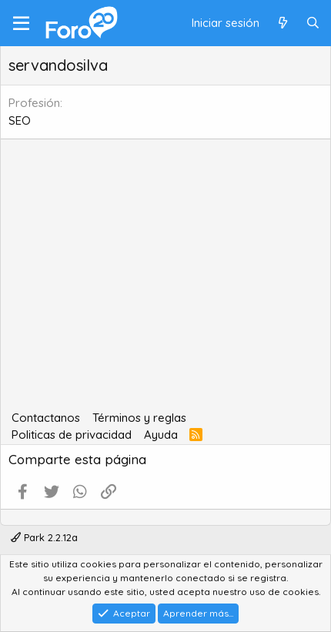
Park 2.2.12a (44, 537)
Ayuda (161, 434)
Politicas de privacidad (72, 434)
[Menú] (21, 23)
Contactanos (46, 417)
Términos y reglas (139, 417)
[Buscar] (313, 23)
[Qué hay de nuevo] (282, 23)
